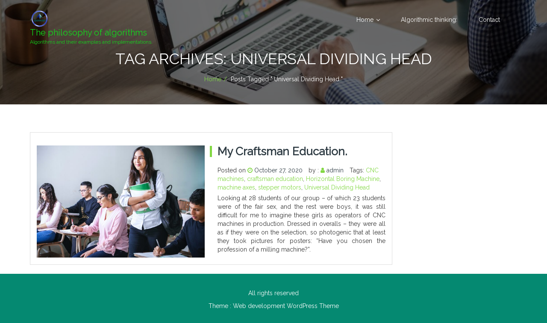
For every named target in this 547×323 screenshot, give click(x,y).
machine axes (236, 187)
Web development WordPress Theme (286, 305)
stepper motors (279, 187)
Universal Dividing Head (337, 187)
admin (335, 170)
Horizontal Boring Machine (342, 178)
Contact (489, 19)
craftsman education (275, 178)
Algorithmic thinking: (429, 19)
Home (364, 19)
